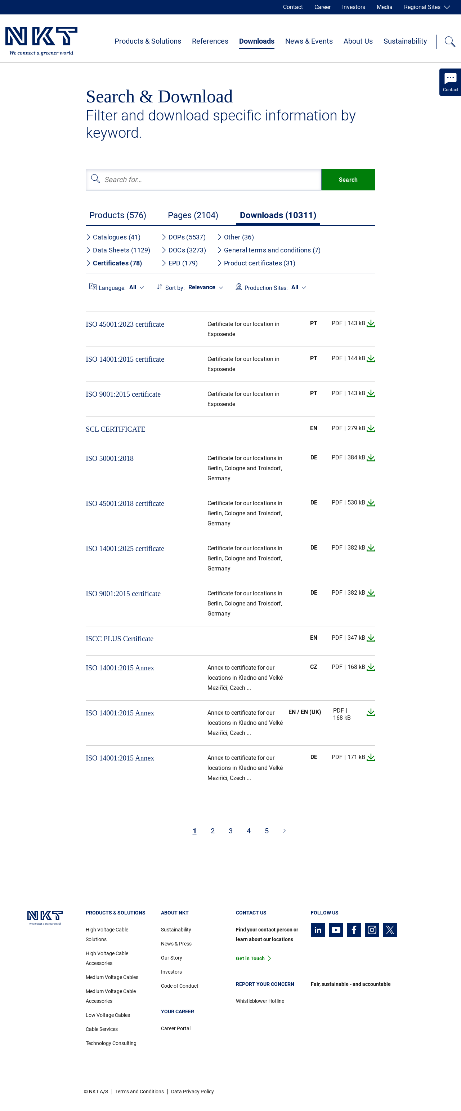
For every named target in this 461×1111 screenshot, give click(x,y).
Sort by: (175, 288)
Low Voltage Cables (108, 1015)
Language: (112, 288)
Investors (353, 7)
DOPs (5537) (183, 237)
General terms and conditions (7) (269, 250)
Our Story (171, 958)
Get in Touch (250, 958)
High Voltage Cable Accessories (107, 958)
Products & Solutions (148, 41)
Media (385, 7)
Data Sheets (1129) (118, 250)
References (210, 41)
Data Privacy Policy (192, 1091)
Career (322, 7)
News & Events (309, 41)
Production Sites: (266, 288)
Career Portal (176, 1028)
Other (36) (235, 237)
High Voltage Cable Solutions (107, 934)
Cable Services (102, 1029)
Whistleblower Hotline (260, 1001)
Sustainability (405, 41)
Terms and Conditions (139, 1091)
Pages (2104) (193, 215)
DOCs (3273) (183, 250)
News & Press (176, 944)
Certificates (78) (114, 263)
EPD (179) (179, 263)
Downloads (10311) (278, 215)
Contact (293, 7)
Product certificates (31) (256, 263)
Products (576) (117, 215)
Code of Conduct (179, 986)
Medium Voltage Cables (112, 977)
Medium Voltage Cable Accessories (111, 996)
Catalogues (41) (113, 237)
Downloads (256, 41)
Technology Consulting (111, 1043)
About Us (358, 41)
